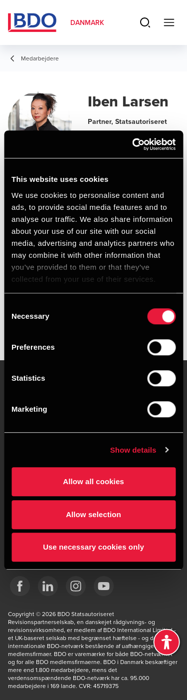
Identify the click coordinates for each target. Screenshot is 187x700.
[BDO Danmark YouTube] (104, 586)
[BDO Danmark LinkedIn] (48, 586)
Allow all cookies (93, 481)
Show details (133, 450)
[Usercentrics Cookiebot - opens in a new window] (133, 144)
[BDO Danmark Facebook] (20, 586)
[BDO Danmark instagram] (76, 586)
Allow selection (93, 514)
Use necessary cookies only (93, 547)
